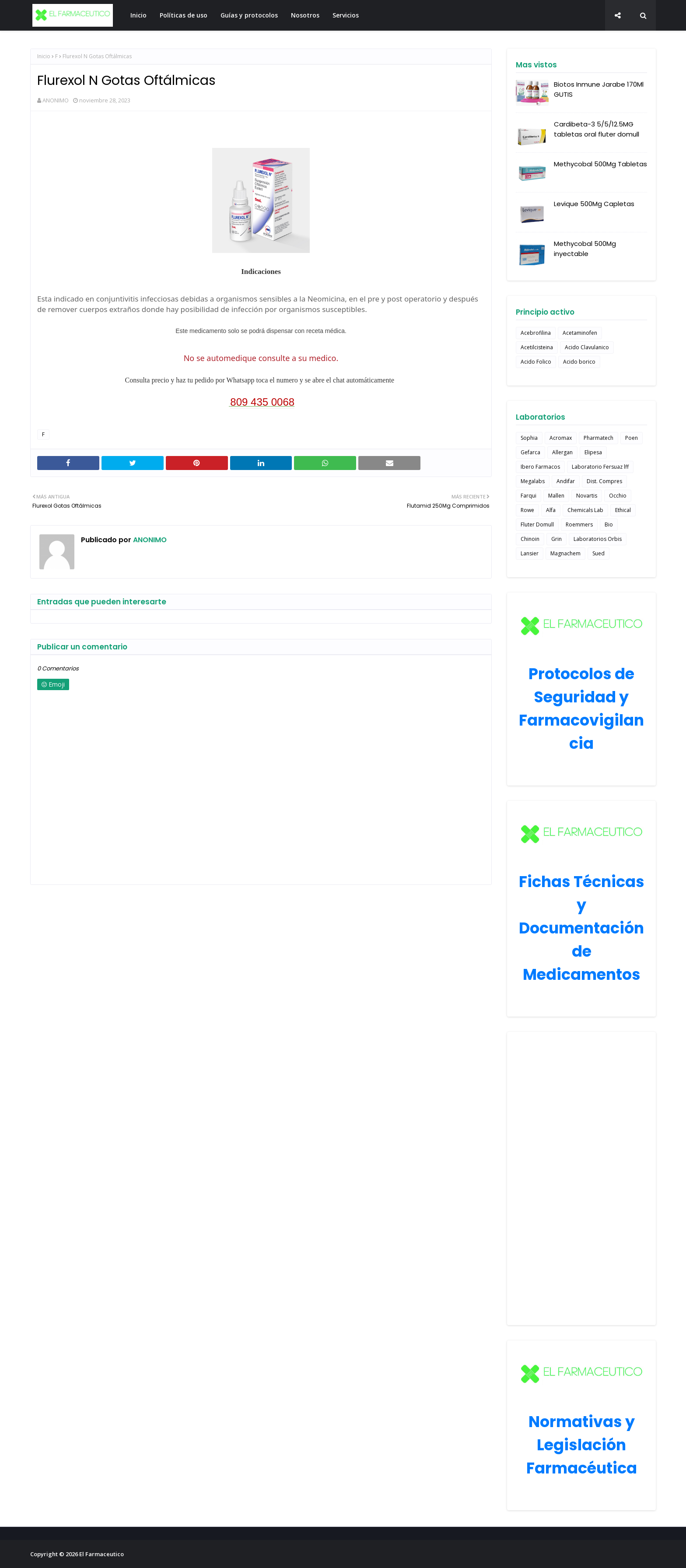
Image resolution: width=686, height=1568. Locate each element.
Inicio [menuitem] (138, 15)
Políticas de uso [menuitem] (183, 15)
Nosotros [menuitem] (305, 15)
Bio (609, 524)
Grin (556, 539)
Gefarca (530, 452)
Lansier (530, 553)
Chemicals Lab (585, 510)
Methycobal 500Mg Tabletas (600, 163)
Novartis (586, 495)
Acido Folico (536, 361)
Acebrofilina (536, 333)
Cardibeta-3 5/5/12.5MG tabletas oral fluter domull (596, 129)
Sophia (529, 438)
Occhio (617, 495)
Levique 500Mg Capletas (594, 203)
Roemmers (579, 524)
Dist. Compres (604, 481)
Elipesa (593, 452)
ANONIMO (55, 100)
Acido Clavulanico (587, 347)
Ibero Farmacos (540, 466)
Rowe (527, 510)
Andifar (565, 481)
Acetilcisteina (537, 347)
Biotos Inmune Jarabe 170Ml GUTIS (599, 89)
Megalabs (533, 481)
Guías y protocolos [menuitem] (249, 15)
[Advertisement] (581, 1178)
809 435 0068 (262, 402)
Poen (631, 438)
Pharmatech (598, 438)
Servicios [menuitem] (345, 15)
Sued (598, 553)
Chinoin (530, 539)
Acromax (561, 438)
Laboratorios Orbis (598, 539)
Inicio (43, 56)
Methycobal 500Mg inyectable (585, 248)
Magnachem (565, 553)
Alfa (551, 510)
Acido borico (579, 361)
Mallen (556, 495)
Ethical (623, 510)
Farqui (528, 495)
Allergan (562, 452)
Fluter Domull (537, 524)
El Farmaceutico (101, 1554)
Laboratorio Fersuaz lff (600, 466)
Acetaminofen (580, 333)
